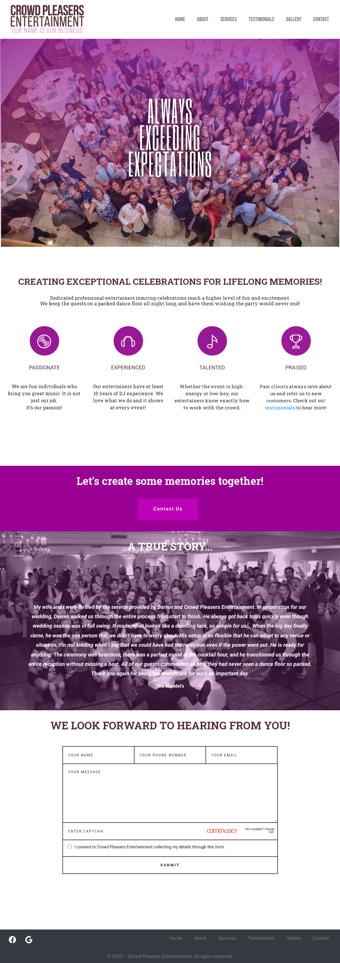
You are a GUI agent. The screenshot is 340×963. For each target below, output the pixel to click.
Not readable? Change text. (260, 831)
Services (228, 19)
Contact (321, 19)
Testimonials (261, 19)
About (202, 19)
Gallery (293, 19)
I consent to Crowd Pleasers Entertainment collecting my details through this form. (149, 847)
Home (180, 19)
